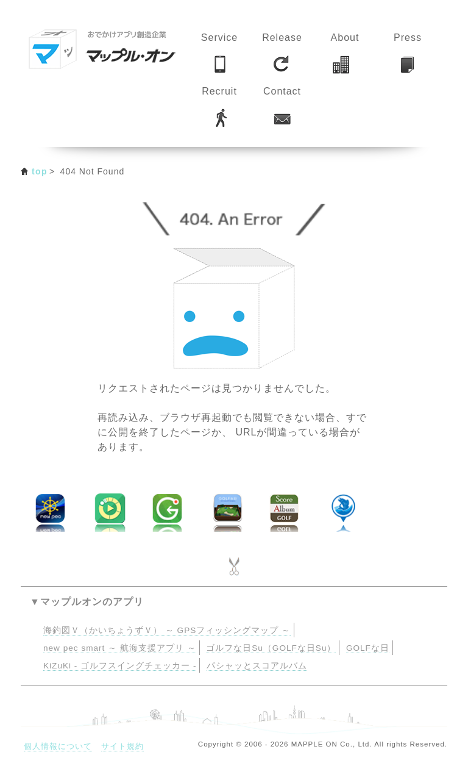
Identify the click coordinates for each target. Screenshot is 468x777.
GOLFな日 (367, 648)
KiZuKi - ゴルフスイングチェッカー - (119, 665)
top (40, 171)
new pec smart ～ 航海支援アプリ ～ (119, 648)
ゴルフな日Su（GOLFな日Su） (271, 648)
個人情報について (58, 746)
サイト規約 (122, 746)
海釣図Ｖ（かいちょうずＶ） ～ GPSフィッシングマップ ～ (167, 630)
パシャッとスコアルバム (257, 665)
